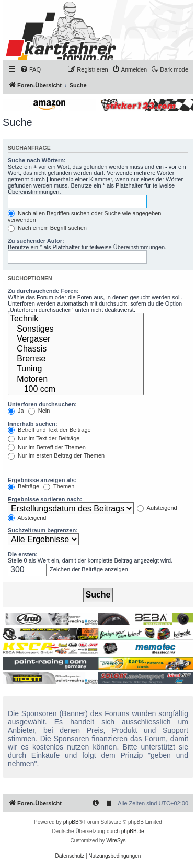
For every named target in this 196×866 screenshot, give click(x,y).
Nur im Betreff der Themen (47, 447)
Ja (16, 410)
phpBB (71, 822)
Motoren (76, 379)
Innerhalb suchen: (32, 423)
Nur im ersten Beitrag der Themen (56, 455)
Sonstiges (76, 329)
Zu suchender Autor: (36, 241)
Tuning (76, 369)
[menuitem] (30, 69)
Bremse (76, 359)
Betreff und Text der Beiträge (49, 430)
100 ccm (76, 389)
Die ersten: (23, 554)
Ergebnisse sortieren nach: (45, 499)
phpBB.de (132, 831)
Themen (58, 486)
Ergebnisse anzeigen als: (42, 480)
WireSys (115, 841)
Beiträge (23, 486)
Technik (76, 319)
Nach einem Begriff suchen (47, 228)
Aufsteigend (157, 508)
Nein (39, 410)
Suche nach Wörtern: (37, 160)
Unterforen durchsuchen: (42, 404)
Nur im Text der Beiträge (43, 438)
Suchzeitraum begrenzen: (43, 530)
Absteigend (27, 517)
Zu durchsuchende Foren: (43, 291)
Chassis (76, 349)
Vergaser (76, 339)
